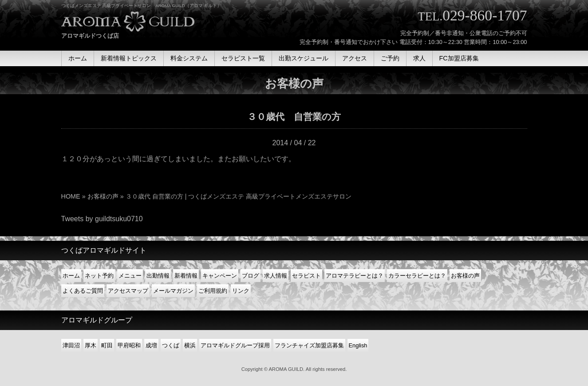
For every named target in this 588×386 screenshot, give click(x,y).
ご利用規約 (212, 290)
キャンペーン (219, 275)
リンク (240, 290)
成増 (151, 345)
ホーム (71, 275)
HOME (70, 196)
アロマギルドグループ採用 (235, 345)
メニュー (130, 275)
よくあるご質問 (83, 290)
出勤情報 (158, 275)
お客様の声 (102, 196)
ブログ (250, 275)
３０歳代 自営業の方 (294, 116)
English (358, 345)
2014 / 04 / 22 (294, 143)
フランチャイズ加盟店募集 (309, 345)
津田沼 (71, 345)
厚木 (90, 345)
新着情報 (185, 275)
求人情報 (275, 275)
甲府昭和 (129, 345)
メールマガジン (173, 290)
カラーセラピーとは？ (417, 275)
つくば (170, 345)
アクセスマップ (128, 290)
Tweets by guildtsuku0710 (102, 219)
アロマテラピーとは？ (354, 275)
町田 (107, 345)
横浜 (190, 345)
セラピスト (306, 275)
